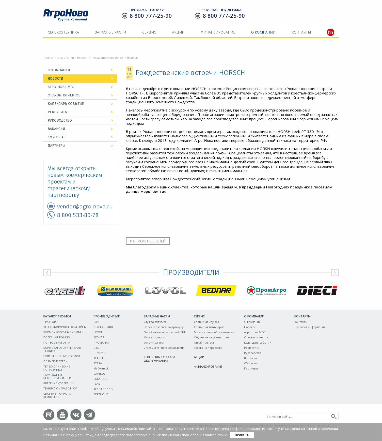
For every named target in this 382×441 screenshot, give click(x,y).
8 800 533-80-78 (78, 215)
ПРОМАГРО (101, 342)
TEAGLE (99, 358)
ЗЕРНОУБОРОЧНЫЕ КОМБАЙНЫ (64, 327)
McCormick (101, 368)
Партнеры (56, 146)
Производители (107, 316)
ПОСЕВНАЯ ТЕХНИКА (57, 337)
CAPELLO (99, 373)
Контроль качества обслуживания (159, 359)
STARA (98, 363)
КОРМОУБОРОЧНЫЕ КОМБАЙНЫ (65, 332)
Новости (82, 57)
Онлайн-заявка (154, 342)
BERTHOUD (101, 394)
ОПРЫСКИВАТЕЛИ (55, 361)
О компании (263, 32)
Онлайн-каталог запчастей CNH (165, 332)
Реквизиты (58, 112)
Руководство (60, 120)
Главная (49, 57)
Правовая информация (309, 327)
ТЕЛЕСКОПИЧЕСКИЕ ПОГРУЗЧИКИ (56, 368)
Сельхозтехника (63, 32)
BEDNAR (99, 337)
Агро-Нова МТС (61, 87)
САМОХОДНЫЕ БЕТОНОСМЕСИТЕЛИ (57, 376)
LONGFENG (101, 378)
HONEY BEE (101, 352)
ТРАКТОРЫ (50, 321)
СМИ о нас (56, 137)
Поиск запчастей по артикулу (164, 327)
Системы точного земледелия (164, 347)
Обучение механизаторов (211, 337)
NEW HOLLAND (103, 327)
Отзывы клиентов (64, 95)
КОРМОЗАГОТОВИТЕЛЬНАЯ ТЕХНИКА (62, 349)
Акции (178, 32)
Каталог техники (57, 316)
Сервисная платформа (209, 327)
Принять (242, 435)
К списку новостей (148, 241)
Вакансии (56, 129)
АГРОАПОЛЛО (103, 389)
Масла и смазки (154, 337)
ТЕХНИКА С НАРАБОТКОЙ (60, 388)
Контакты (301, 32)
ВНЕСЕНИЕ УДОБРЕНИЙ (58, 383)
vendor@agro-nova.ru (85, 206)
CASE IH (98, 321)
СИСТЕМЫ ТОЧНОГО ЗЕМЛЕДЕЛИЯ (57, 395)
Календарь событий (66, 104)
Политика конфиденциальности (239, 428)
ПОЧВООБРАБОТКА (56, 342)
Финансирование (218, 32)
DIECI (97, 347)
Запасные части (110, 32)
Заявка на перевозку (208, 347)
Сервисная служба (206, 321)
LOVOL (98, 332)
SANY (97, 384)
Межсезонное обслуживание (214, 332)
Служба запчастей (156, 321)
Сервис (149, 32)
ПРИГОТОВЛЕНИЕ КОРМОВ (61, 356)
